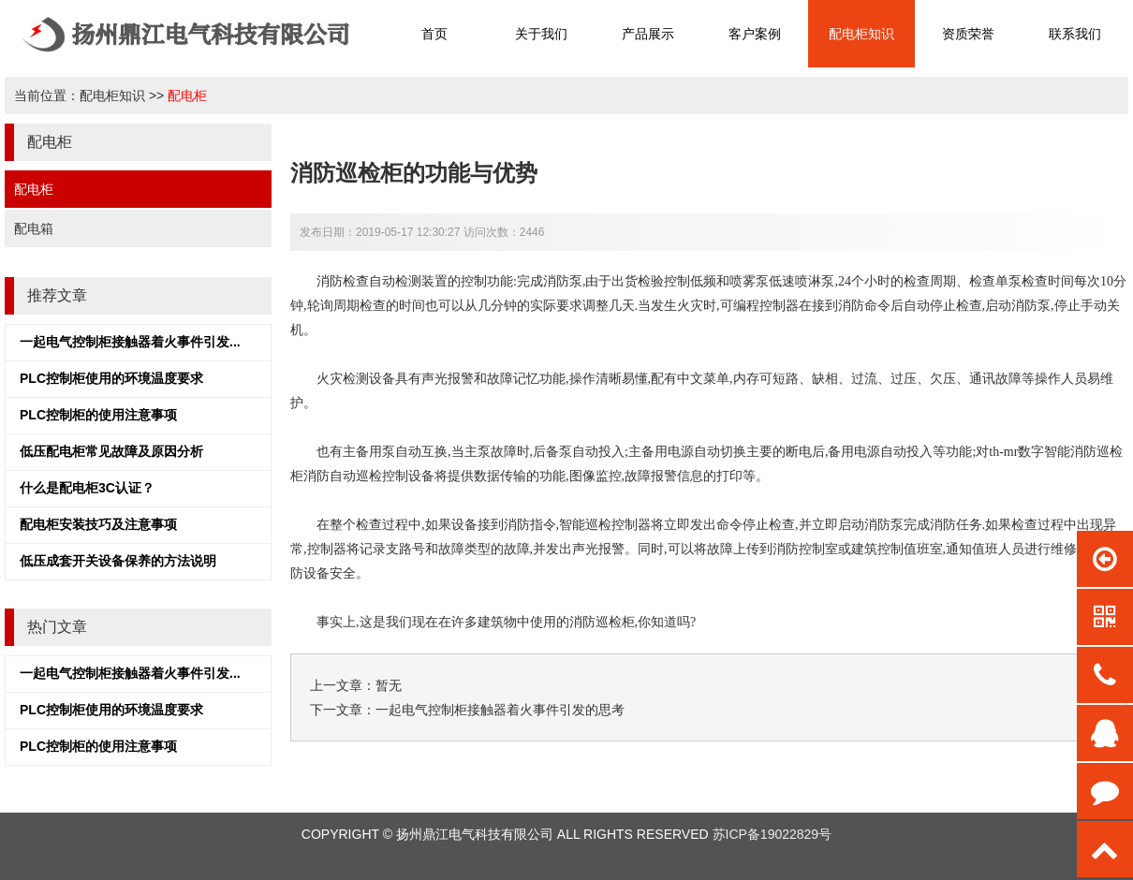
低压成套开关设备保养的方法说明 (118, 560)
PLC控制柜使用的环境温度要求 (111, 378)
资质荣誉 (968, 33)
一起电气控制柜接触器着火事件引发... (130, 341)
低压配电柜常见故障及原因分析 (111, 451)
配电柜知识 (861, 33)
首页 (434, 33)
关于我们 (541, 33)
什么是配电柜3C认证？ (87, 487)
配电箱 (33, 228)
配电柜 (187, 95)
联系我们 (1075, 33)
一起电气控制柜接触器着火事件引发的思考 (500, 709)
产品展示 (648, 33)
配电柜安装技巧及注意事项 (98, 524)
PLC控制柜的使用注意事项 (98, 414)
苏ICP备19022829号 (772, 834)
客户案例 (754, 33)
